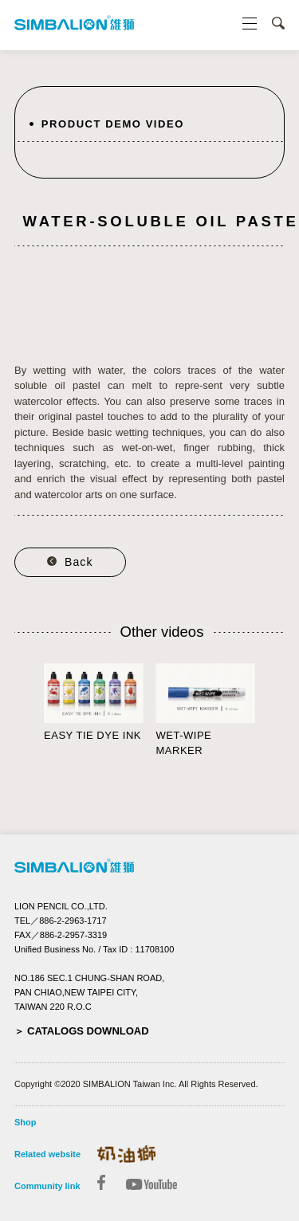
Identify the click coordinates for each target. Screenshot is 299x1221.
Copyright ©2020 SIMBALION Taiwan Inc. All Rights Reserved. (136, 1084)
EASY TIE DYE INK (92, 735)
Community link (47, 1186)
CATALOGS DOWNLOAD (88, 1031)
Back (79, 562)
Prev (22, 709)
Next (276, 709)
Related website (47, 1154)
